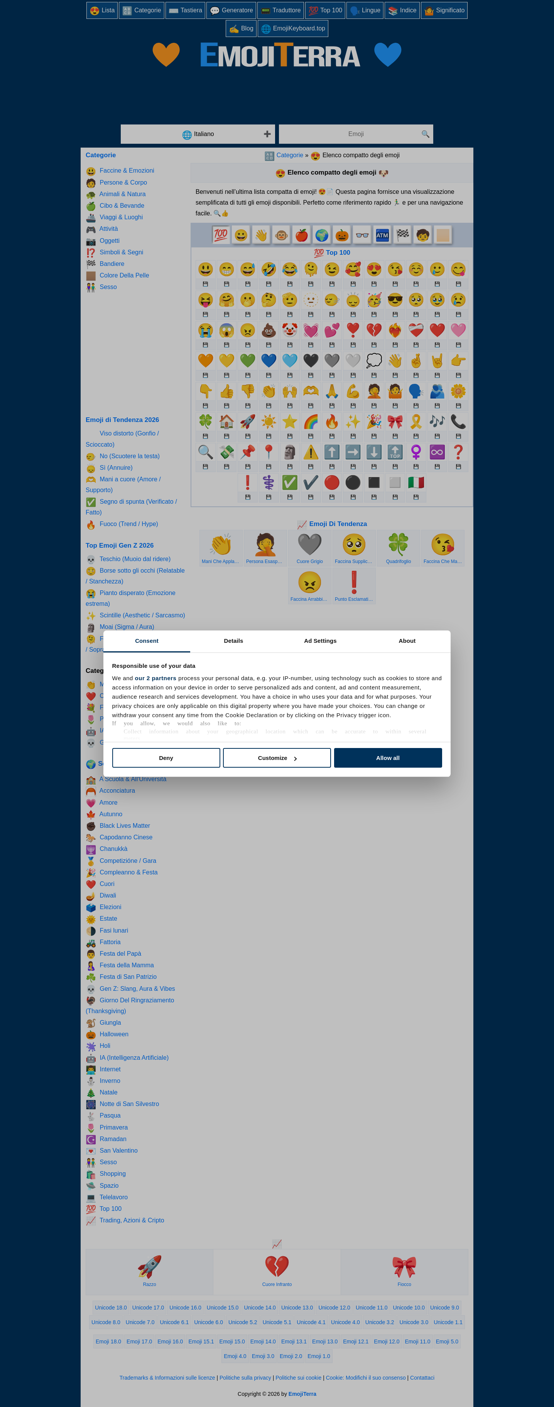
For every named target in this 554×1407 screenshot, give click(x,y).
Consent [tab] (147, 640)
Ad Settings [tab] (320, 640)
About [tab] (407, 640)
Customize (277, 758)
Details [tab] (233, 640)
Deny (166, 758)
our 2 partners (156, 678)
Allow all (388, 758)
